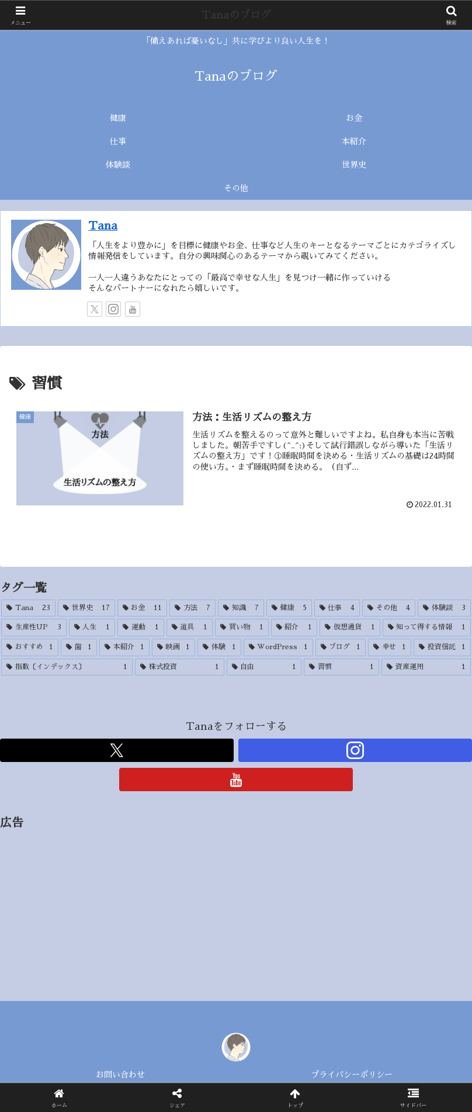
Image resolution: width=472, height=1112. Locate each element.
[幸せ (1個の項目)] (389, 647)
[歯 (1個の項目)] (79, 647)
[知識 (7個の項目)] (241, 608)
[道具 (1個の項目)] (189, 627)
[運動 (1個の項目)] (140, 627)
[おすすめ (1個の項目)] (29, 647)
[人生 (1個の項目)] (92, 627)
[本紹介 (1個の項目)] (124, 647)
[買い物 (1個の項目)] (242, 627)
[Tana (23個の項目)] (28, 608)
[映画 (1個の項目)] (173, 647)
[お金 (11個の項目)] (142, 608)
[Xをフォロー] (94, 309)
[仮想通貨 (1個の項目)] (350, 627)
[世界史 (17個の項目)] (86, 608)
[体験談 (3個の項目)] (444, 608)
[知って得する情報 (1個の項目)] (427, 627)
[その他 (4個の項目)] (388, 608)
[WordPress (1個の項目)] (278, 647)
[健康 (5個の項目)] (289, 608)
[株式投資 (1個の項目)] (179, 667)
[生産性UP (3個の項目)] (34, 627)
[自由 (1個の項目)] (264, 667)
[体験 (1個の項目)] (219, 647)
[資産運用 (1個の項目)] (426, 667)
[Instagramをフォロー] (113, 309)
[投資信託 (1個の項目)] (442, 647)
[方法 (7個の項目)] (192, 608)
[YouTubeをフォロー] (132, 309)
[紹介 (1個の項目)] (294, 627)
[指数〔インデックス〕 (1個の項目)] (67, 667)
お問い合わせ (120, 1075)
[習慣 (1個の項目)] (341, 667)
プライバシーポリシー (352, 1075)
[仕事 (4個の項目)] (337, 608)
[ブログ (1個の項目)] (340, 647)
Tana (102, 225)
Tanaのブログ (236, 15)
